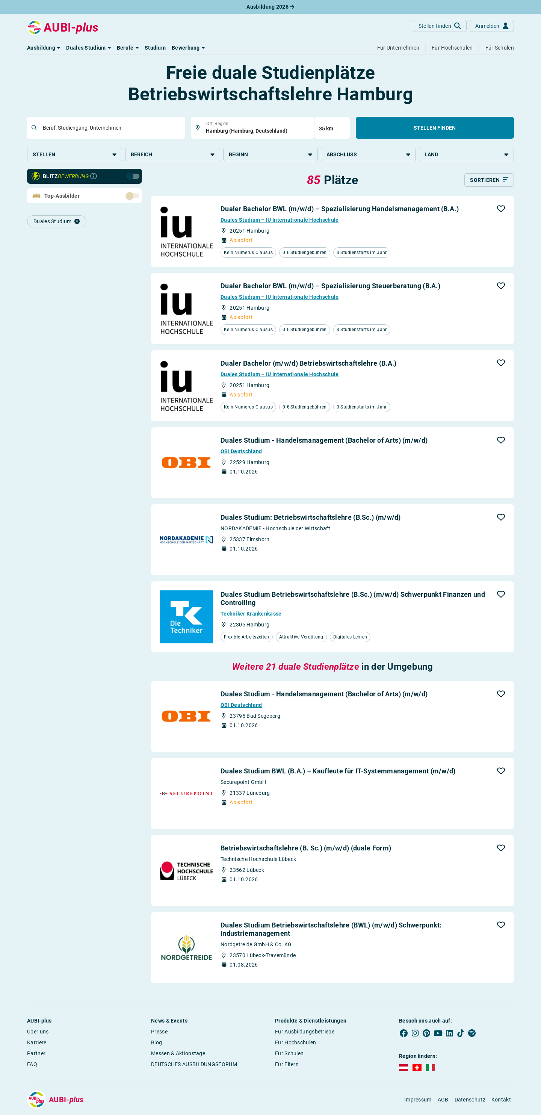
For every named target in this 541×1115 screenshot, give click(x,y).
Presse (159, 1032)
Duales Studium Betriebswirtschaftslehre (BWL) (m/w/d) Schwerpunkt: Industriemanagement (331, 929)
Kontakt (501, 1100)
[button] (43, 48)
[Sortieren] (489, 180)
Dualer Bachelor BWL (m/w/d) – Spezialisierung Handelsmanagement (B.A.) (340, 209)
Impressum (418, 1100)
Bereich (173, 154)
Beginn (271, 154)
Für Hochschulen (295, 1042)
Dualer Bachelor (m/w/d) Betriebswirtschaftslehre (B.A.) (309, 363)
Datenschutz (470, 1100)
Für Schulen (289, 1053)
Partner (36, 1053)
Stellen (74, 154)
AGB (443, 1100)
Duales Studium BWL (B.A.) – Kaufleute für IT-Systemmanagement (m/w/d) (338, 771)
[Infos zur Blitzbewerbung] (93, 176)
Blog (156, 1042)
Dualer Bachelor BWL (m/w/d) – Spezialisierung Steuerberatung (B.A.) (330, 286)
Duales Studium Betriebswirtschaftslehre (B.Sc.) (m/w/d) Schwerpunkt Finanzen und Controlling (353, 598)
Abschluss (368, 154)
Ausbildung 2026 (270, 7)
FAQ (32, 1064)
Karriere (36, 1042)
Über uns (37, 1032)
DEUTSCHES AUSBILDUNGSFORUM (194, 1064)
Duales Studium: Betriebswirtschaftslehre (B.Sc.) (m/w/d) (311, 517)
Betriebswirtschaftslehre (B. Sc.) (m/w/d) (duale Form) (306, 848)
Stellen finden (435, 128)
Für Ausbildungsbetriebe (304, 1032)
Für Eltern (287, 1064)
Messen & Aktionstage (178, 1053)
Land (466, 154)
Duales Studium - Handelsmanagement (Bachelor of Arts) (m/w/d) (324, 440)
